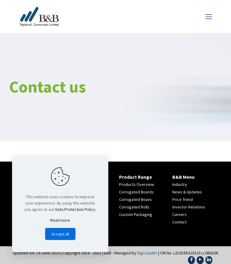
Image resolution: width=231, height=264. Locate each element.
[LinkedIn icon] (209, 259)
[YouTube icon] (200, 259)
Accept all (60, 234)
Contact (179, 222)
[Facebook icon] (191, 259)
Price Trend (182, 199)
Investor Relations (188, 207)
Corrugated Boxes (135, 199)
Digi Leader (147, 253)
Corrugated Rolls (134, 207)
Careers (179, 214)
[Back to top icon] (202, 251)
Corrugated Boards (136, 192)
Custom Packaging (135, 214)
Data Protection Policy (75, 209)
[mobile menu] (209, 16)
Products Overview (136, 184)
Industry (179, 184)
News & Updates (187, 192)
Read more (60, 220)
